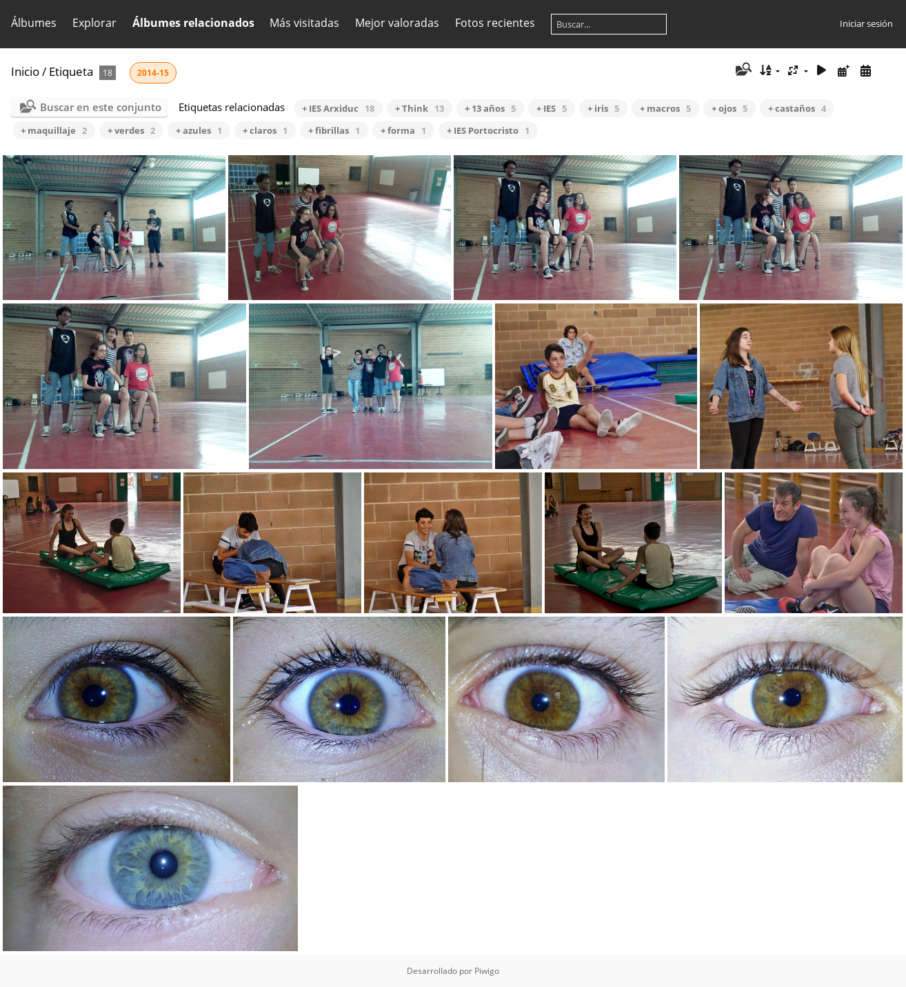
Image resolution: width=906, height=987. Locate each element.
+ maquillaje (54, 130)
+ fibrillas (334, 130)
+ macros (665, 108)
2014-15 (153, 73)
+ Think (419, 108)
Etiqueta (71, 71)
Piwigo (486, 971)
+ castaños (797, 108)
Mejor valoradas (397, 22)
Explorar (94, 22)
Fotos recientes (495, 22)
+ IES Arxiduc (338, 108)
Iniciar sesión (866, 23)
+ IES (551, 108)
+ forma (403, 130)
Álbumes (34, 22)
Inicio (25, 71)
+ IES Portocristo (488, 130)
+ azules (199, 130)
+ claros (265, 130)
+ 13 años (490, 108)
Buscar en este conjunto (100, 107)
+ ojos (729, 108)
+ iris (603, 108)
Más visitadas (304, 22)
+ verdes (131, 130)
